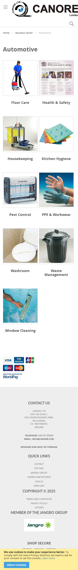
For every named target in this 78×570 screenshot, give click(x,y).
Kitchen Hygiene (56, 158)
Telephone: (39, 435)
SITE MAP (39, 468)
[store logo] (39, 8)
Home (6, 32)
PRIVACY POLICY (39, 503)
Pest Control (20, 214)
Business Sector (24, 32)
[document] (39, 559)
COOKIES (39, 507)
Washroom (20, 270)
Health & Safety (56, 102)
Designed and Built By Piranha (39, 446)
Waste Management (56, 272)
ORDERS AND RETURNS (39, 476)
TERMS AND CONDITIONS (39, 499)
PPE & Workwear (56, 214)
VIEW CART (39, 485)
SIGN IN (39, 481)
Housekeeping (20, 158)
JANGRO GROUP (39, 472)
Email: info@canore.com (39, 438)
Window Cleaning (20, 330)
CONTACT (39, 463)
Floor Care (20, 102)
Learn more (48, 558)
